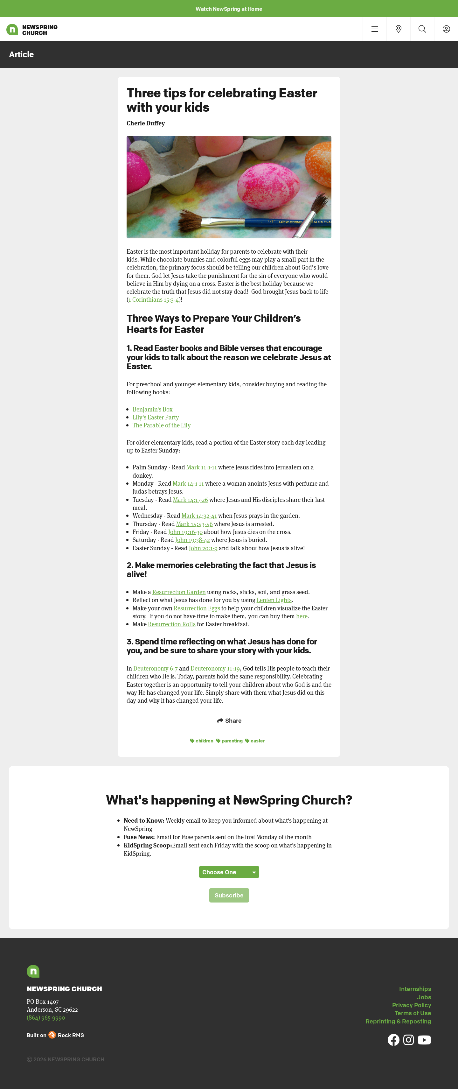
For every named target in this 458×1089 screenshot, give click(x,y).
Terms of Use (413, 1011)
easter (255, 739)
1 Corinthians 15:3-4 (153, 299)
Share (229, 720)
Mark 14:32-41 (199, 515)
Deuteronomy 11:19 (215, 668)
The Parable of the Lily (162, 425)
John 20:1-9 (203, 548)
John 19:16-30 (185, 532)
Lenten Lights (274, 600)
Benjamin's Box (153, 409)
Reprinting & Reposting (398, 1019)
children (201, 739)
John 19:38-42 (192, 540)
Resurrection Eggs (197, 608)
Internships (415, 987)
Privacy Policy (411, 1004)
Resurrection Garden (179, 592)
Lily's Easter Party (156, 417)
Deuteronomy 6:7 (155, 668)
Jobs (424, 995)
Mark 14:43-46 (194, 524)
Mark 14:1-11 (188, 483)
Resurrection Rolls (172, 624)
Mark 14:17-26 (190, 499)
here (302, 616)
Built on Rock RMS (55, 1033)
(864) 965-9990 (46, 1016)
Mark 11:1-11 (201, 467)
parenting (229, 739)
